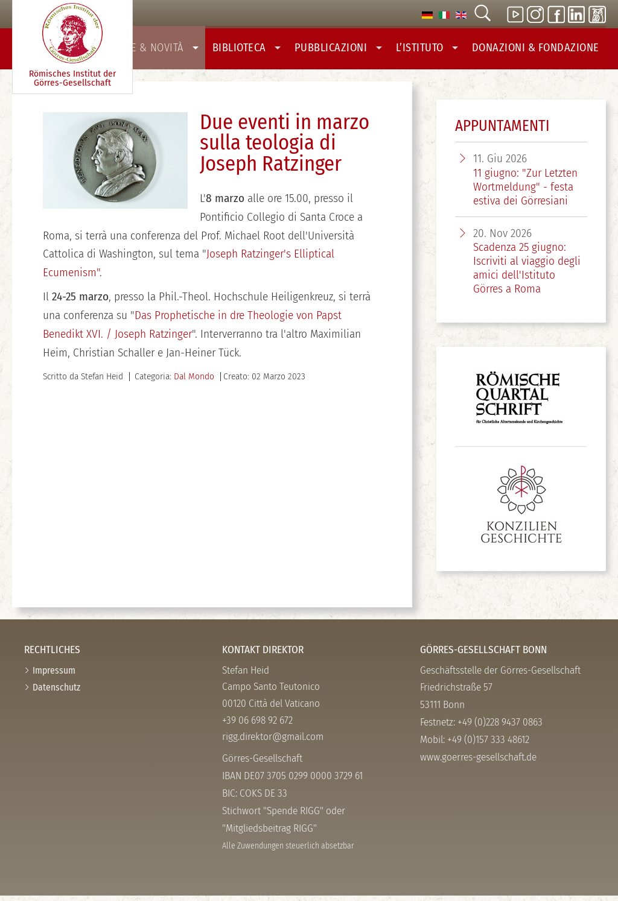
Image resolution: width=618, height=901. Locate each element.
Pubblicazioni (351, 49)
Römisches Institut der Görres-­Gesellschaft (72, 45)
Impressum (54, 675)
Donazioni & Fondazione (540, 49)
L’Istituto (437, 49)
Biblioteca (264, 49)
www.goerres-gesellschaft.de (478, 762)
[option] (427, 14)
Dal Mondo (194, 381)
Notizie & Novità (172, 49)
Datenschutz (56, 692)
